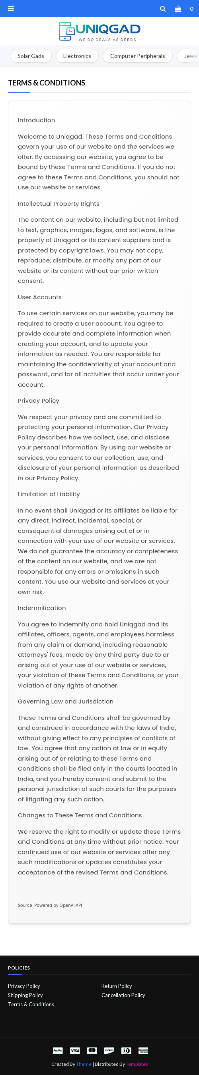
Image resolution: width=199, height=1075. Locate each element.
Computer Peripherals (137, 55)
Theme (84, 1064)
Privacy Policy (24, 986)
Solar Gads (31, 55)
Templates (137, 1064)
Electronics (77, 55)
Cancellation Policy (123, 995)
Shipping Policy (25, 995)
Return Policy (116, 986)
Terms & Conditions (31, 1004)
